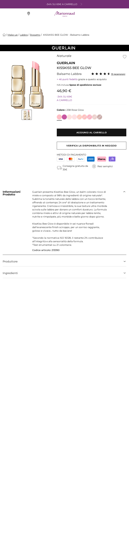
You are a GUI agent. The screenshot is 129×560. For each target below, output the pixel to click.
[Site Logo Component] (64, 14)
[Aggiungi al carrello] (91, 132)
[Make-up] (13, 34)
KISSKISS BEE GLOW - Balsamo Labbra (65, 34)
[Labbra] (24, 34)
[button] (124, 56)
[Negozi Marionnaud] (29, 14)
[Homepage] (4, 34)
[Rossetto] (35, 34)
